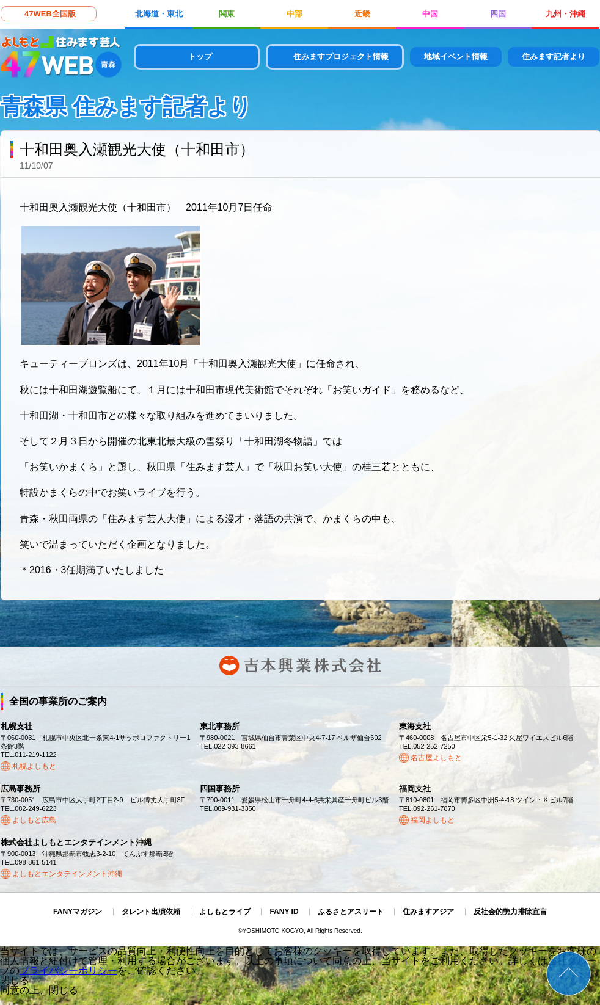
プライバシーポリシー (68, 970)
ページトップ (568, 973)
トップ (200, 56)
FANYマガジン (77, 911)
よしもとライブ (225, 911)
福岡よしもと (433, 820)
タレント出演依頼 (151, 911)
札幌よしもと (34, 766)
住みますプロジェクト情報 (341, 56)
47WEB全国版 (50, 13)
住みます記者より (553, 56)
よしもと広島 (34, 820)
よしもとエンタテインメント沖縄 (67, 873)
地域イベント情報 (456, 56)
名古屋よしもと (436, 757)
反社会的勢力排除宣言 (510, 911)
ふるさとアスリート (351, 911)
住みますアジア (428, 911)
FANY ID (283, 911)
